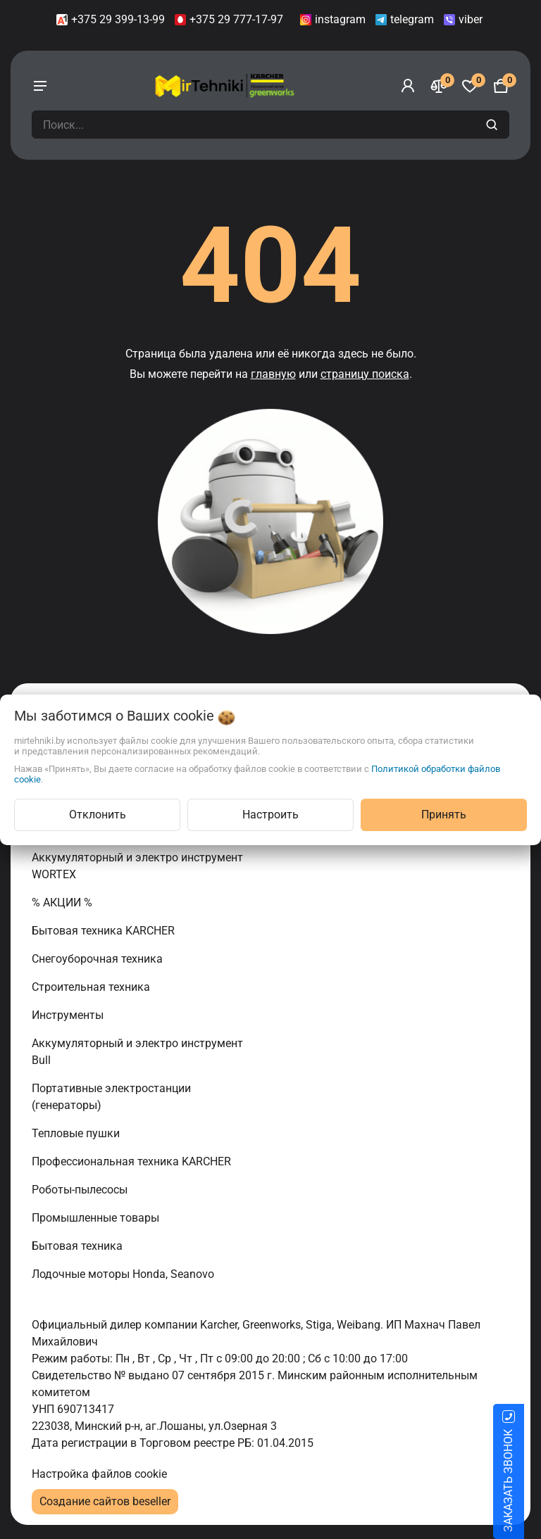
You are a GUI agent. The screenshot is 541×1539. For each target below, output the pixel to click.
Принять (443, 814)
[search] (493, 124)
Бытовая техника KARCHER (105, 930)
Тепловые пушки (77, 1133)
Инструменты (69, 1015)
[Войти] (407, 85)
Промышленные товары (97, 1217)
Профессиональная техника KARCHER (133, 1161)
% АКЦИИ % (63, 902)
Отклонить (97, 814)
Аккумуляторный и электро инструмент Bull (137, 1052)
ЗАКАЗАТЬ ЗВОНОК (525, 1480)
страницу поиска (365, 374)
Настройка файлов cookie (99, 1474)
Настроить (270, 814)
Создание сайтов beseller (104, 1501)
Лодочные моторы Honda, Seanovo (124, 1274)
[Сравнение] (438, 85)
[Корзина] (500, 85)
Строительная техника (94, 987)
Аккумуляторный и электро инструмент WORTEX (137, 866)
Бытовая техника (78, 1246)
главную (273, 374)
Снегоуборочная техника (99, 958)
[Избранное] (469, 85)
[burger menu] (40, 85)
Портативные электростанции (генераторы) (111, 1097)
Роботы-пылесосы (81, 1189)
